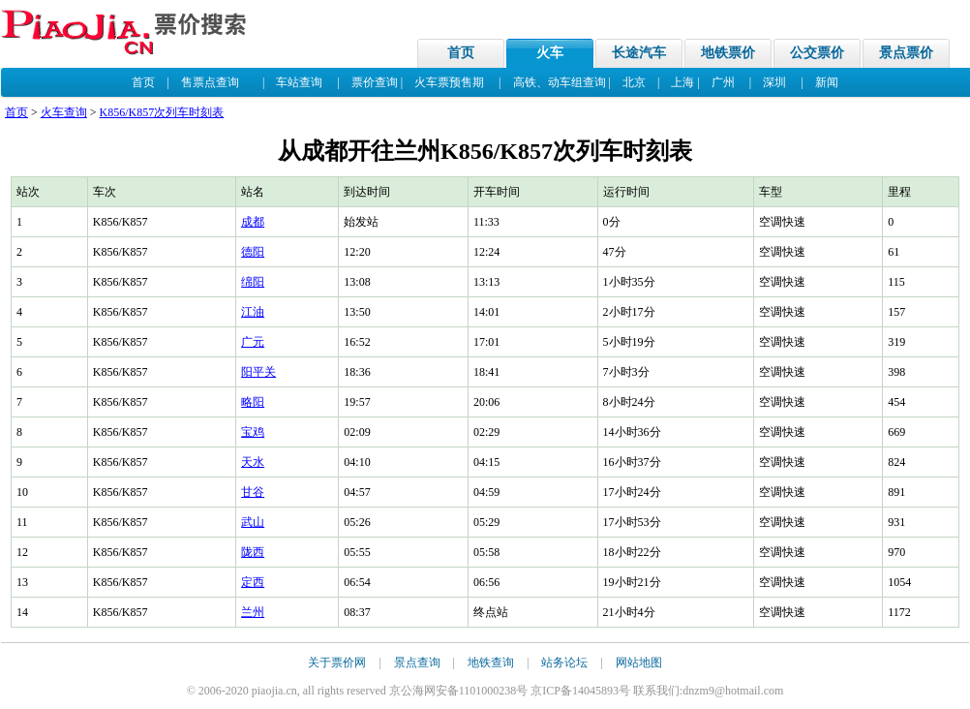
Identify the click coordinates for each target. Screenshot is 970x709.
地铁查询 (491, 662)
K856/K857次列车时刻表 (162, 112)
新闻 (826, 82)
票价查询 (374, 82)
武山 (252, 522)
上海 (682, 82)
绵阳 (252, 282)
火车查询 (64, 112)
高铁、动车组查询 (559, 82)
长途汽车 (639, 53)
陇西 (252, 552)
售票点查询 (210, 82)
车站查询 (299, 82)
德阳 (252, 252)
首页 (460, 53)
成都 (252, 222)
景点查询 (417, 662)
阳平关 (258, 372)
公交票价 (817, 53)
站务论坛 (564, 662)
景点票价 (906, 53)
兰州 (252, 612)
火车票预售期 (449, 82)
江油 (252, 312)
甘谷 (252, 492)
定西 (252, 582)
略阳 (252, 402)
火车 (549, 53)
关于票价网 (337, 662)
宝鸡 (252, 432)
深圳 (774, 82)
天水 (252, 462)
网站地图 (639, 662)
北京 (634, 82)
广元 (252, 342)
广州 (723, 82)
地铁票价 (728, 53)
